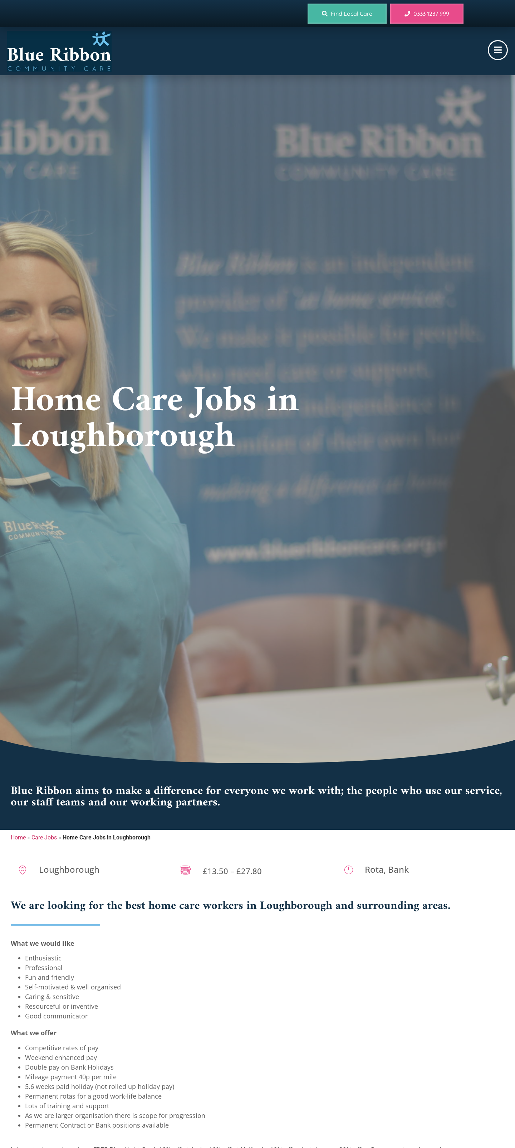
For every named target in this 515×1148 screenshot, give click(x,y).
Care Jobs (44, 837)
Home (18, 837)
